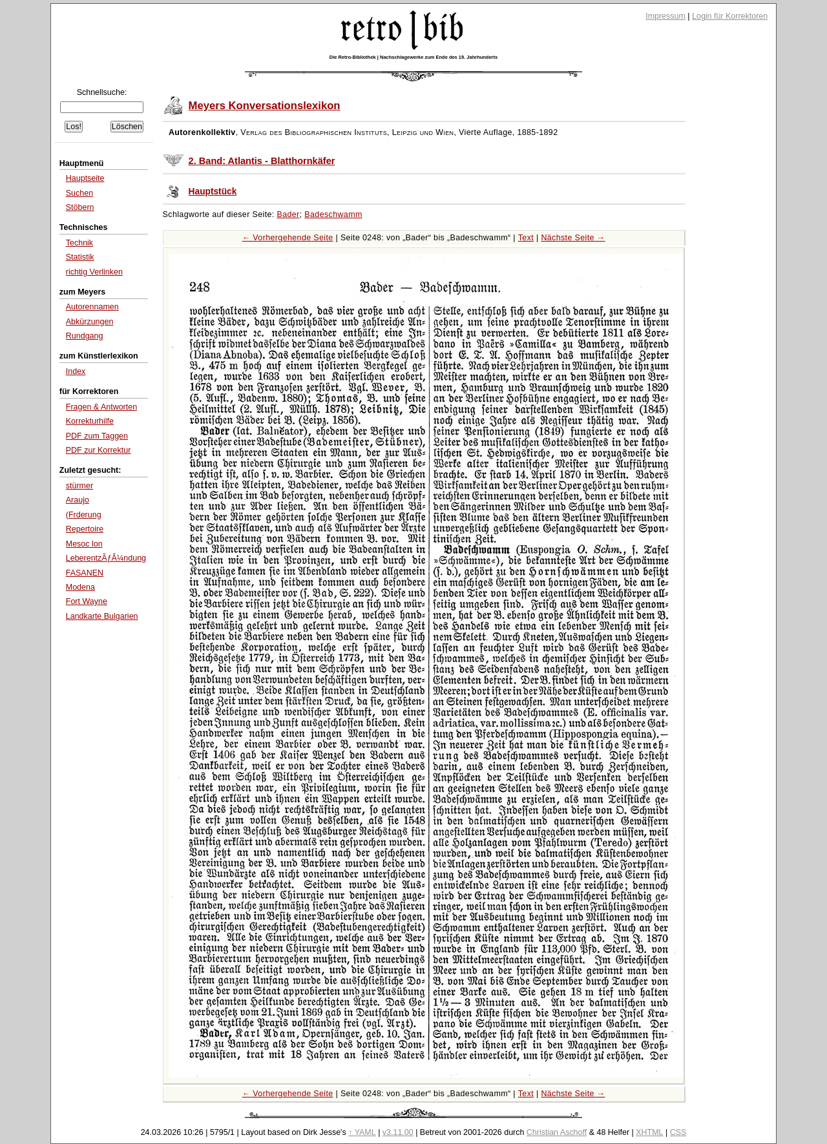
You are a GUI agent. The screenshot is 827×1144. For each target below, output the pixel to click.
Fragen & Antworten (101, 406)
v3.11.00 (398, 1132)
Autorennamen (92, 306)
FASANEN (84, 572)
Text (526, 237)
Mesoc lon (84, 543)
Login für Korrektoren (730, 16)
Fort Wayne (86, 601)
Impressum (665, 16)
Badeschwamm (333, 214)
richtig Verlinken (94, 271)
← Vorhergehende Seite (287, 237)
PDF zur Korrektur (98, 450)
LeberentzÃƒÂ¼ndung (106, 558)
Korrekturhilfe (90, 421)
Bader (288, 214)
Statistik (80, 257)
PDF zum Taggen (97, 436)
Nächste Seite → (573, 237)
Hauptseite (85, 178)
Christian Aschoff (557, 1132)
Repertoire (84, 529)
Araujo (77, 499)
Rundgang (84, 335)
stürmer (79, 485)
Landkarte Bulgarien (102, 616)
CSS (678, 1132)
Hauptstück (213, 191)
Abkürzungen (90, 321)
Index (76, 371)
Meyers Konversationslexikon (264, 105)
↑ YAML (362, 1132)
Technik (79, 242)
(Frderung (83, 514)
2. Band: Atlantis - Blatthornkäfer (262, 161)
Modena (80, 587)
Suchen (79, 193)
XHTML (649, 1132)
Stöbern (80, 207)
